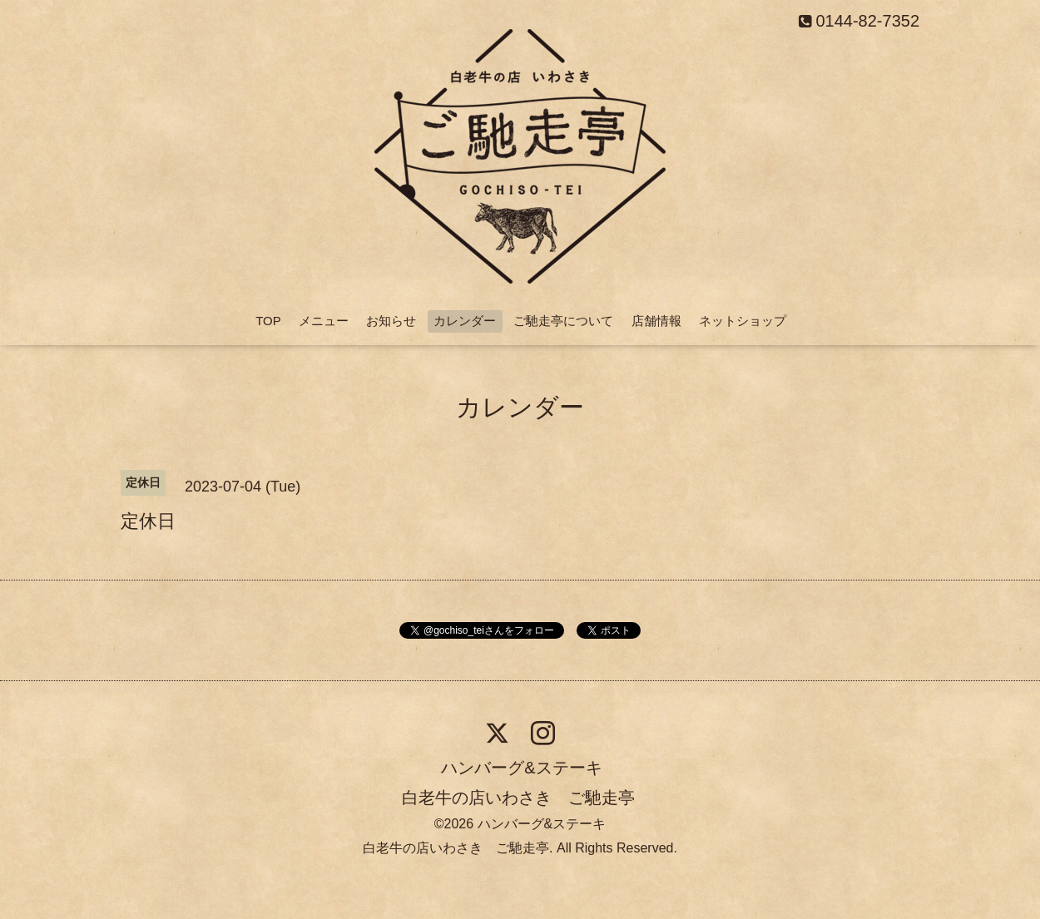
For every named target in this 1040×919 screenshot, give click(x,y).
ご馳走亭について (563, 321)
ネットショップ (742, 321)
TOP (268, 321)
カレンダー (464, 321)
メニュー (324, 321)
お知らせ (391, 321)
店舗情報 (656, 321)
